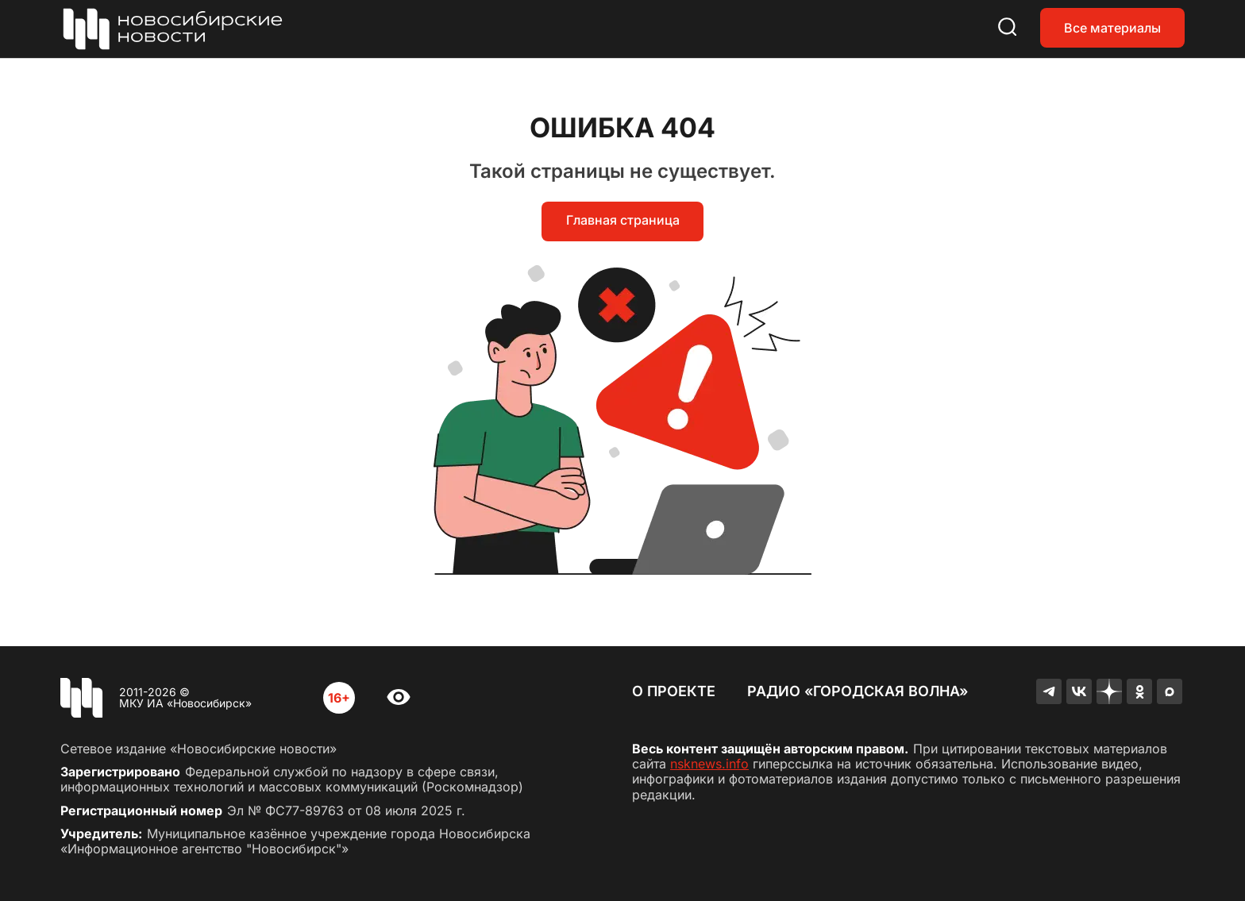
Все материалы (1112, 28)
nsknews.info (709, 764)
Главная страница (623, 220)
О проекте (673, 691)
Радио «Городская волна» (857, 691)
